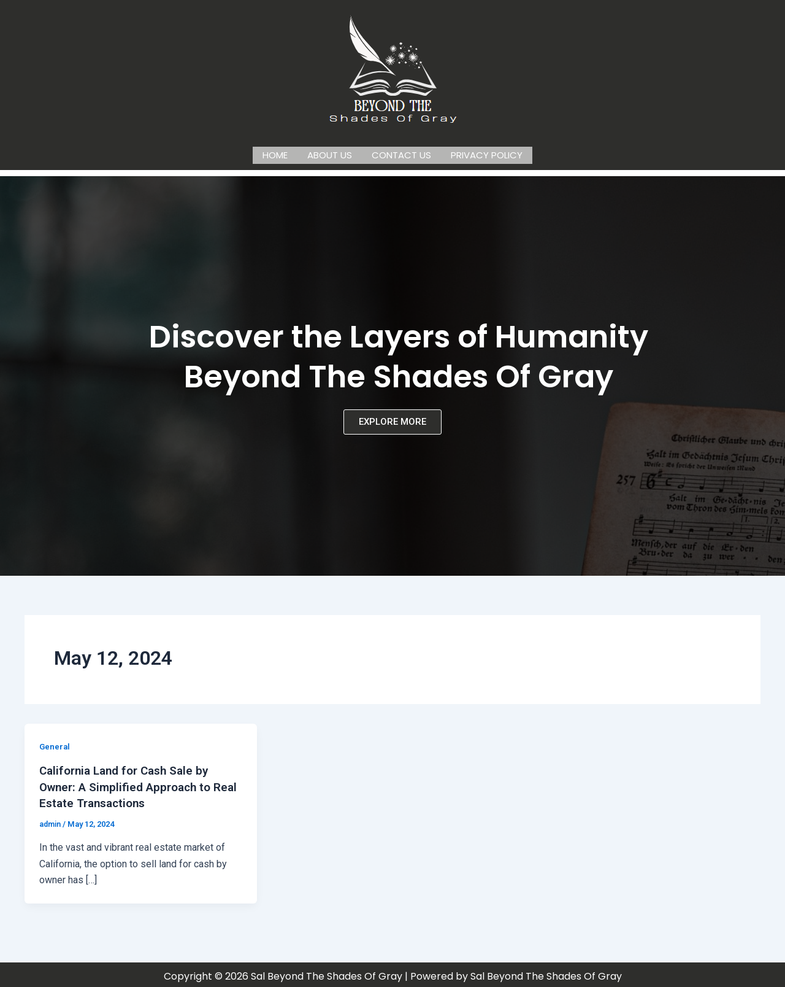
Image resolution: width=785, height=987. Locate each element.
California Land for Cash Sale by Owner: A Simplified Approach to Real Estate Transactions (130, 784)
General (55, 744)
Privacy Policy (487, 153)
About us (329, 153)
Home (275, 153)
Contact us (401, 153)
